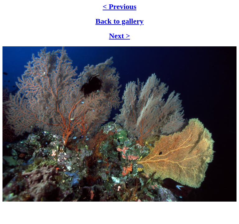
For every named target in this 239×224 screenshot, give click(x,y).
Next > (119, 36)
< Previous (120, 6)
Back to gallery (120, 21)
